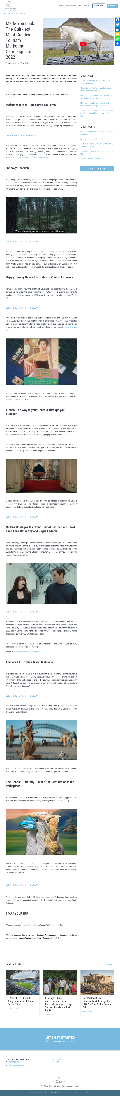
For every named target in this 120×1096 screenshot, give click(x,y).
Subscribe (98, 6)
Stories (87, 6)
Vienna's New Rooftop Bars (91, 159)
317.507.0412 (14, 1062)
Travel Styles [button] (70, 6)
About (80, 6)
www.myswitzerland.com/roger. (26, 652)
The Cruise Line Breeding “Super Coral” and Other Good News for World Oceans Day (97, 113)
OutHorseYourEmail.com (32, 158)
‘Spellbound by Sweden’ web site (44, 252)
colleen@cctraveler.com (16, 1065)
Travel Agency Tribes (83, 1093)
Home (61, 6)
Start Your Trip (97, 168)
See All (109, 964)
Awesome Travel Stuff (21, 63)
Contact (112, 6)
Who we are (57, 1059)
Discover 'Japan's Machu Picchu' (93, 139)
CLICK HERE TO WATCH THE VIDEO (22, 242)
